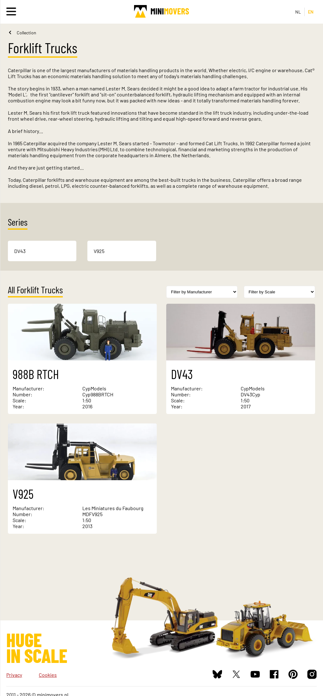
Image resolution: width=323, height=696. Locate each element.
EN (311, 11)
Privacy (14, 675)
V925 (99, 251)
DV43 (20, 251)
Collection (26, 32)
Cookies (48, 675)
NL (298, 11)
